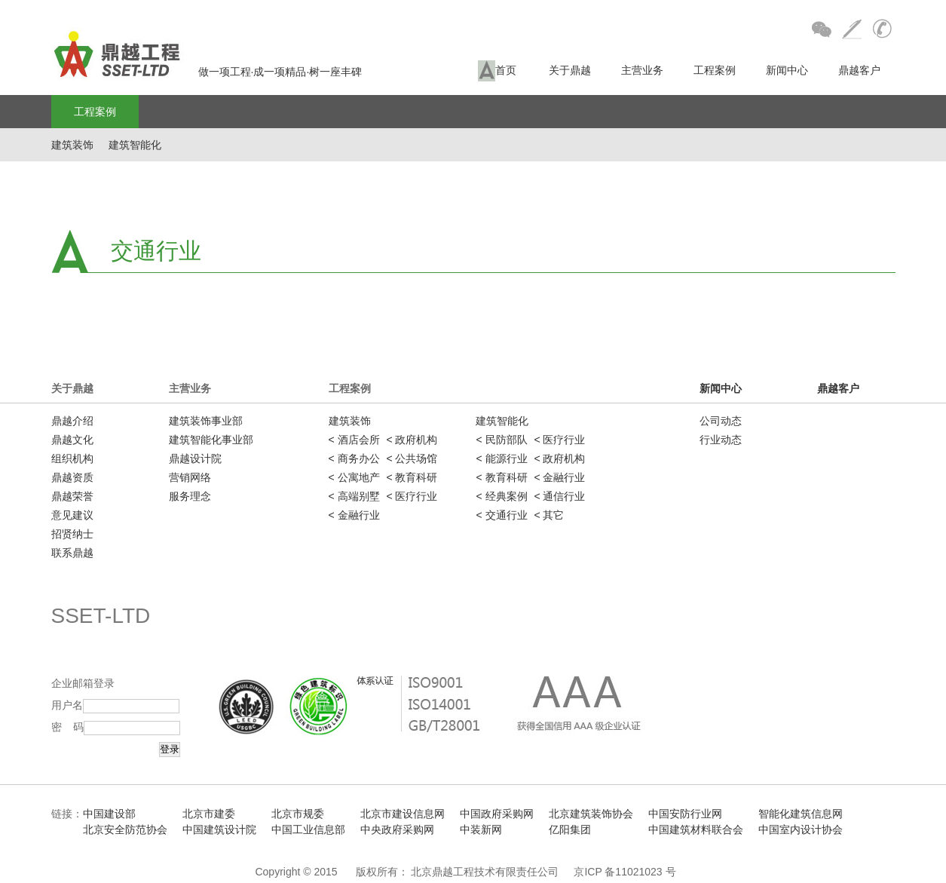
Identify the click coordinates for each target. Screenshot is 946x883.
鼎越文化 (72, 440)
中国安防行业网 (685, 814)
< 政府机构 (411, 440)
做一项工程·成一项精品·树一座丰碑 (207, 72)
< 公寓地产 (354, 477)
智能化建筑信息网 (800, 814)
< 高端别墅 (354, 496)
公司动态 (721, 421)
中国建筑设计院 (219, 829)
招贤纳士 (72, 534)
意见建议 (72, 515)
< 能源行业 (501, 458)
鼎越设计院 (195, 458)
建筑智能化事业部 (211, 440)
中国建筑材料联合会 (695, 829)
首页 (497, 70)
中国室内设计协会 (800, 829)
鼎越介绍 (72, 421)
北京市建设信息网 (402, 814)
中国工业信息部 (308, 829)
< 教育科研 (411, 477)
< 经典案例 (501, 496)
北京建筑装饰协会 (591, 814)
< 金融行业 (354, 515)
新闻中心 (787, 70)
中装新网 (481, 829)
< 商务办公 (354, 458)
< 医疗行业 (411, 496)
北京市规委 (297, 814)
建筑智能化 (135, 145)
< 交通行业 (501, 515)
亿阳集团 (570, 829)
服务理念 (190, 496)
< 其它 (549, 515)
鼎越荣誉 (72, 496)
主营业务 (642, 70)
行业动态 (721, 440)
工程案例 (714, 70)
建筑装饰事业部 (206, 421)
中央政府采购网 (397, 829)
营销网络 (190, 477)
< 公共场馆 (411, 458)
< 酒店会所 (354, 440)
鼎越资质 (72, 477)
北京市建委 (208, 814)
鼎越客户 (859, 70)
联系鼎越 (72, 553)
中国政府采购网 (497, 814)
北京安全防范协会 (125, 829)
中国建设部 (109, 814)
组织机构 (72, 458)
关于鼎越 (570, 70)
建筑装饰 (72, 145)
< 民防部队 (501, 440)
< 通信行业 (559, 496)
